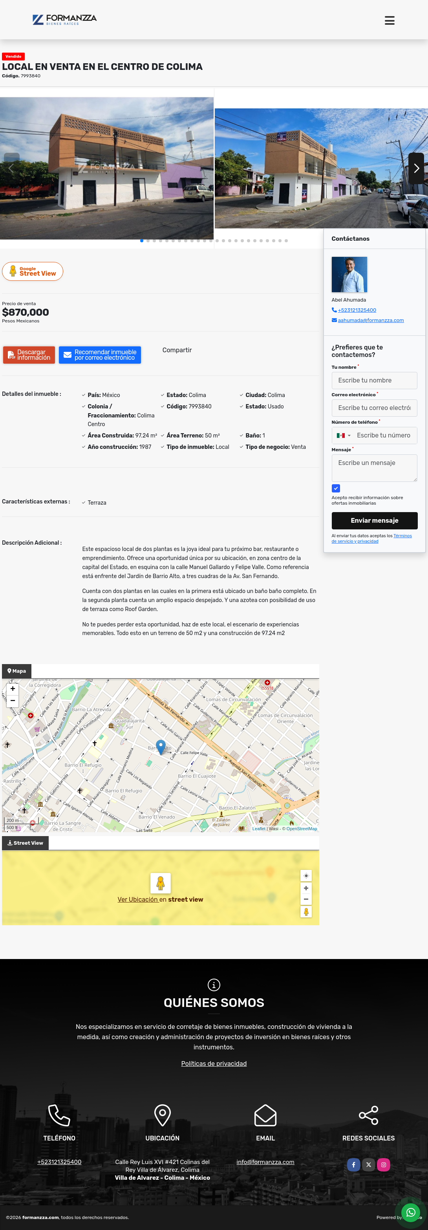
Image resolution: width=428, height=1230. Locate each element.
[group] (107, 168)
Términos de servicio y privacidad (372, 538)
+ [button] (12, 690)
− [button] (12, 701)
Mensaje (343, 450)
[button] (141, 240)
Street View (33, 271)
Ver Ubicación (138, 899)
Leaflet (258, 828)
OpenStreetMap (302, 828)
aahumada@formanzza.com (371, 320)
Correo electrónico (355, 395)
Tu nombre (345, 367)
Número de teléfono (356, 422)
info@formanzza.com (265, 1162)
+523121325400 (357, 310)
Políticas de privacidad (214, 1063)
